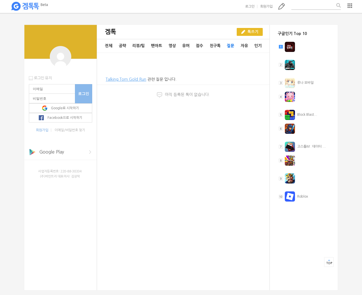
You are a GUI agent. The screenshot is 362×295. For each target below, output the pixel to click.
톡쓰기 (281, 6)
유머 (185, 46)
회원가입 (266, 6)
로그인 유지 (43, 78)
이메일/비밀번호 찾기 (70, 130)
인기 (258, 46)
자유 (244, 46)
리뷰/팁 (138, 46)
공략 (122, 46)
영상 (172, 46)
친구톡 (215, 46)
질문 (230, 46)
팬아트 (156, 46)
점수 (199, 46)
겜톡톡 (29, 6)
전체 (108, 46)
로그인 (250, 6)
